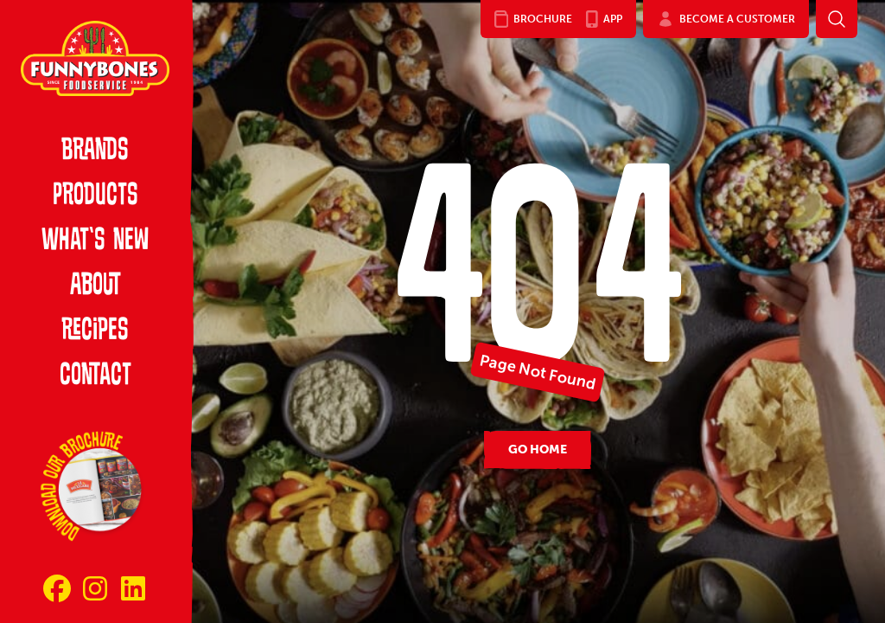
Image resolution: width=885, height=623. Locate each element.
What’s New (95, 241)
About (95, 286)
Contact (95, 376)
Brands (95, 151)
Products (95, 196)
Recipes (95, 331)
